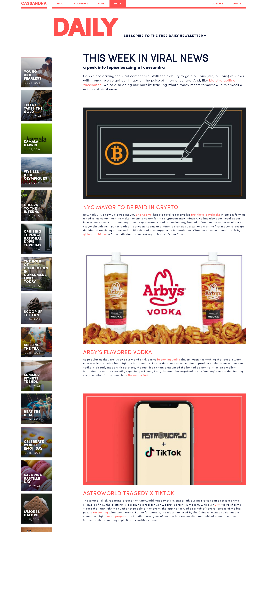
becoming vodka (168, 359)
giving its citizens (95, 234)
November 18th (138, 375)
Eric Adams (144, 214)
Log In (237, 3)
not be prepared (117, 516)
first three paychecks (205, 214)
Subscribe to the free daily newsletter (165, 36)
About (61, 3)
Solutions (81, 3)
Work (101, 3)
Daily (117, 3)
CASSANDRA (34, 3)
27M (218, 504)
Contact (217, 3)
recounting (100, 512)
